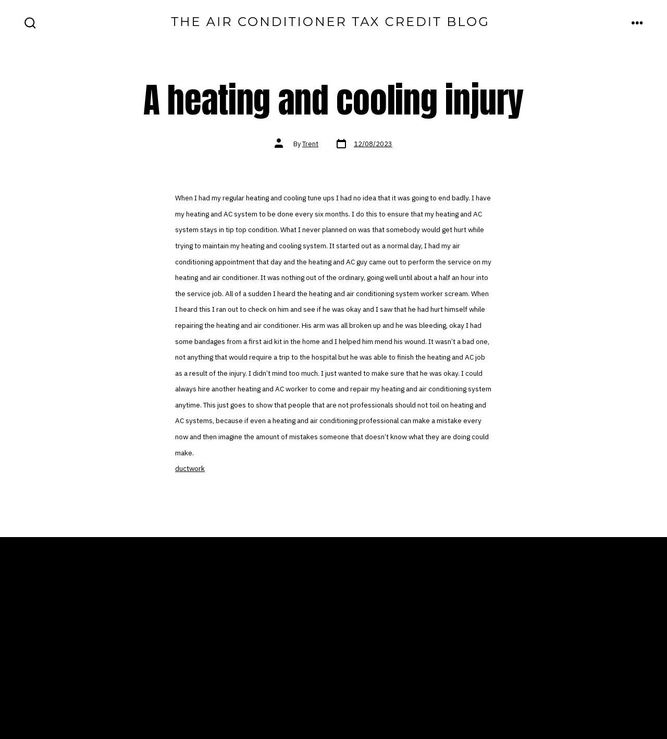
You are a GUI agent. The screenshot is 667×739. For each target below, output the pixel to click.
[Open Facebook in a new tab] (497, 693)
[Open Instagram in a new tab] (560, 693)
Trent (310, 143)
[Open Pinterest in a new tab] (627, 693)
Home (206, 628)
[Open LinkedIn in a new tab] (594, 693)
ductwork (190, 468)
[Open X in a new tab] (529, 693)
